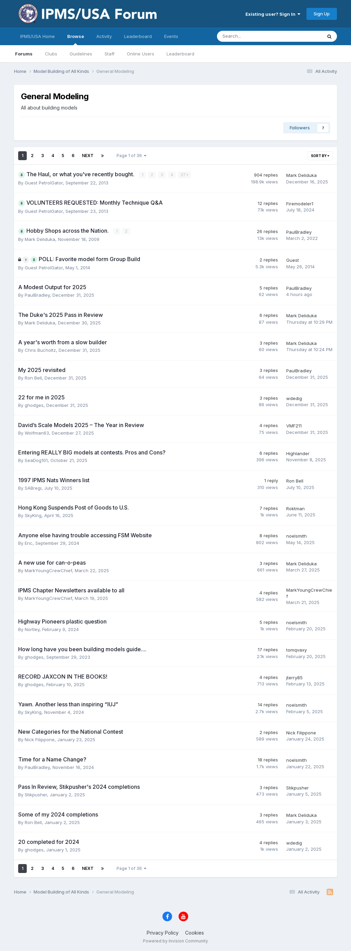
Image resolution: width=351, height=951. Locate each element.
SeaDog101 (36, 460)
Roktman (295, 508)
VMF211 (294, 425)
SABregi (33, 487)
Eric (29, 542)
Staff (109, 53)
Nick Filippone (40, 739)
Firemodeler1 (299, 203)
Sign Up (322, 13)
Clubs (51, 53)
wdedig (294, 398)
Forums (24, 53)
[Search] (251, 36)
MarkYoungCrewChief (48, 570)
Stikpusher (36, 794)
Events (171, 36)
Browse (75, 39)
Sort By (320, 156)
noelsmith (296, 536)
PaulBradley (299, 231)
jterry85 (294, 677)
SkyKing (33, 515)
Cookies (194, 932)
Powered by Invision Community (175, 940)
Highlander (298, 453)
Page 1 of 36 (131, 155)
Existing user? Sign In (272, 14)
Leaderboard (180, 53)
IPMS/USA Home (37, 36)
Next (88, 155)
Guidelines (81, 53)
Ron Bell (33, 377)
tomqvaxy (296, 650)
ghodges (34, 405)
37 (185, 174)
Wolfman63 (37, 432)
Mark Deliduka (301, 175)
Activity (104, 36)
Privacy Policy (163, 932)
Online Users (140, 53)
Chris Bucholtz (40, 350)
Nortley (32, 629)
